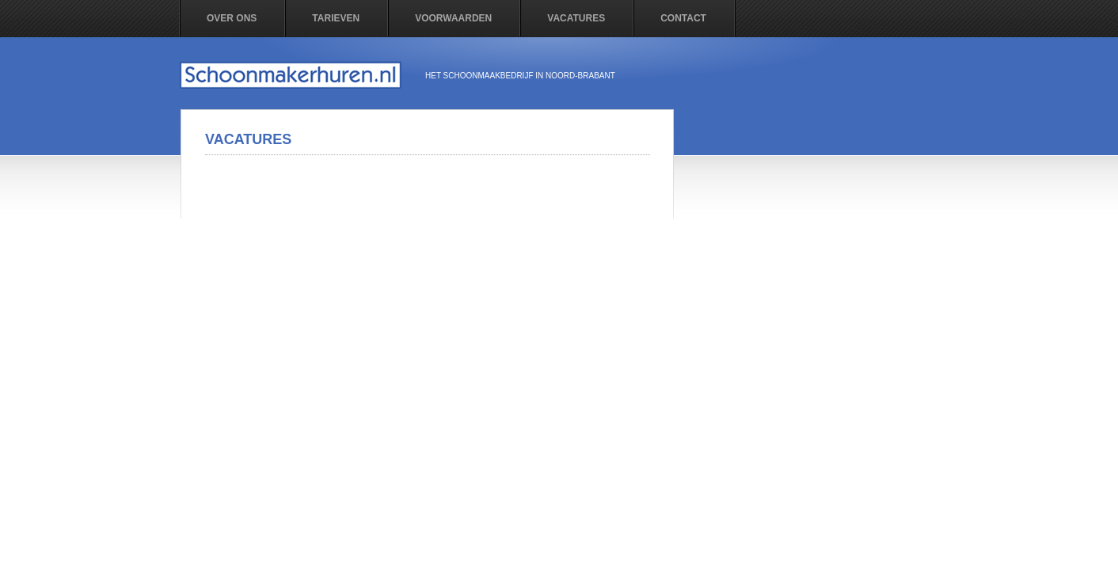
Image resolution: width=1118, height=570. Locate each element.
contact (683, 18)
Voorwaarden (453, 18)
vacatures (576, 18)
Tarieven (335, 18)
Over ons (232, 18)
